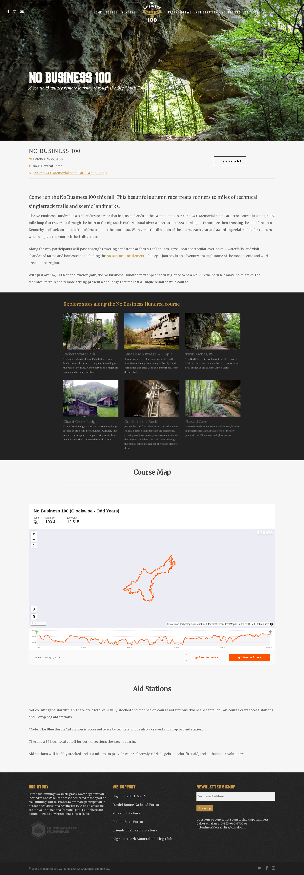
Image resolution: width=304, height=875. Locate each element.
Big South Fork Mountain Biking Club (142, 839)
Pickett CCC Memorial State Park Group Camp (70, 173)
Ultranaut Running (42, 794)
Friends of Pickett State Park (135, 830)
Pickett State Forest (127, 822)
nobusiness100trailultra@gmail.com (221, 827)
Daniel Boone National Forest (135, 805)
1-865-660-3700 (232, 823)
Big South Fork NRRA (129, 796)
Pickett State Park (126, 813)
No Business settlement (125, 256)
